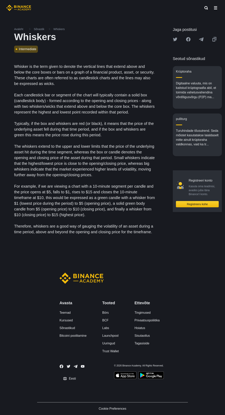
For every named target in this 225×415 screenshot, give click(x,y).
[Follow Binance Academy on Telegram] (76, 366)
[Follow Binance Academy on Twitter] (68, 366)
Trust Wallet (110, 351)
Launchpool (110, 335)
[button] (215, 8)
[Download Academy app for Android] (151, 376)
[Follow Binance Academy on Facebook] (61, 366)
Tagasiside (141, 343)
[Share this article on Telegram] (201, 39)
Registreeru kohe (197, 204)
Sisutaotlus (142, 335)
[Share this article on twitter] (175, 39)
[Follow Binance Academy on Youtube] (83, 366)
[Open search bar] (205, 7)
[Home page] (18, 8)
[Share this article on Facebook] (188, 39)
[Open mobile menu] (215, 7)
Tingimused (142, 312)
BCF (105, 320)
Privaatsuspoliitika (147, 320)
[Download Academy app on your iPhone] (125, 376)
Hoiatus (139, 328)
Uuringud (108, 343)
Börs (105, 312)
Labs (105, 328)
